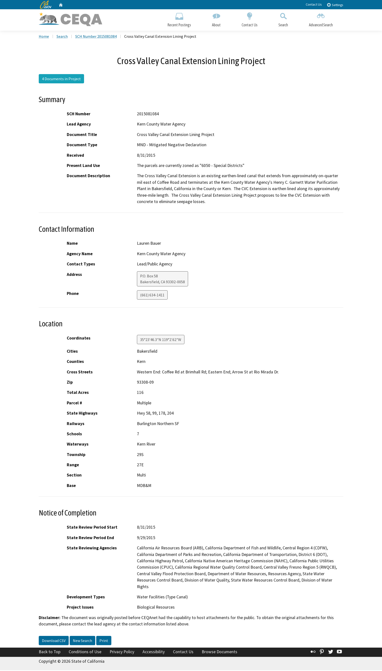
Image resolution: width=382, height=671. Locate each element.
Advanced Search (321, 18)
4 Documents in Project (61, 79)
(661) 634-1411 (152, 295)
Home (44, 36)
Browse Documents (219, 652)
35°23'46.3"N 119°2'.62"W (160, 340)
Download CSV (54, 641)
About (216, 18)
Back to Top (49, 652)
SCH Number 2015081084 (96, 36)
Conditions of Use (85, 652)
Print (103, 641)
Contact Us (314, 4)
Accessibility (154, 652)
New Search (82, 641)
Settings (335, 4)
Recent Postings (179, 18)
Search (283, 18)
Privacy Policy (122, 652)
